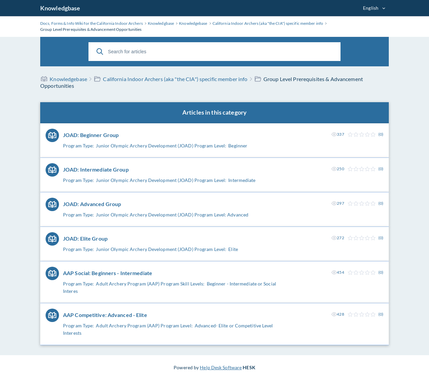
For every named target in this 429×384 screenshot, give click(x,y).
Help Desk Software (221, 367)
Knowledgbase (60, 8)
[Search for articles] (214, 51)
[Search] (100, 51)
